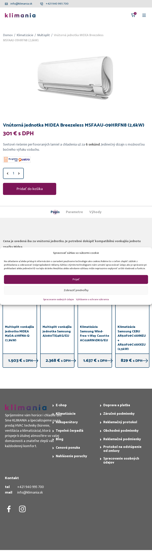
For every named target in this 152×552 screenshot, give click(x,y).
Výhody (95, 212)
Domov (8, 35)
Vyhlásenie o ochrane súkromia (92, 299)
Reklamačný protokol (120, 422)
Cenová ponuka (68, 448)
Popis (55, 212)
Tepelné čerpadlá (69, 431)
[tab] (55, 212)
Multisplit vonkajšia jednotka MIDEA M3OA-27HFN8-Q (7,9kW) (19, 333)
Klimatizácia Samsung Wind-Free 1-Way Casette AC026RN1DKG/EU (94, 333)
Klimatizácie (25, 35)
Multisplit (43, 35)
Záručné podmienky (119, 414)
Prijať (76, 279)
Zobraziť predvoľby (76, 290)
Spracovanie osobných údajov (58, 299)
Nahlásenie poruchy (71, 456)
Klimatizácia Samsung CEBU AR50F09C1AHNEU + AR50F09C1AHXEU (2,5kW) (132, 338)
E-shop (61, 405)
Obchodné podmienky (121, 431)
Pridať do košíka (29, 189)
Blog (59, 439)
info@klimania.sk (30, 493)
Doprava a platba (116, 405)
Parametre (74, 212)
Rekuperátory (67, 422)
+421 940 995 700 (30, 487)
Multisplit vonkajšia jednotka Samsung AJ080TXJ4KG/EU (57, 331)
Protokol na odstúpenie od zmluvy (122, 449)
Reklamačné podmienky (122, 439)
